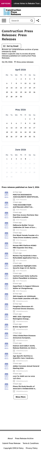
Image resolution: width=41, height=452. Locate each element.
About (10, 438)
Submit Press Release (11, 443)
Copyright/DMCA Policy (13, 448)
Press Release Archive (24, 438)
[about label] (14, 199)
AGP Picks (5, 4)
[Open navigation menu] (4, 20)
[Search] (19, 20)
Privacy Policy (32, 448)
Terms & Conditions (31, 443)
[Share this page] (37, 20)
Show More (20, 397)
